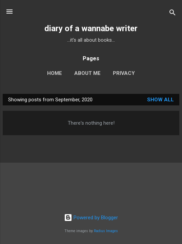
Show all (160, 100)
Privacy (124, 73)
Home (54, 73)
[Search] (172, 13)
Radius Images (106, 231)
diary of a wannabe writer (91, 28)
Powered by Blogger (91, 218)
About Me (87, 73)
